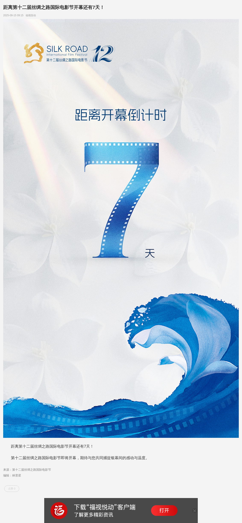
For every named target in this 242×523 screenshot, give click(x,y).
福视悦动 (31, 15)
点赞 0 (11, 488)
